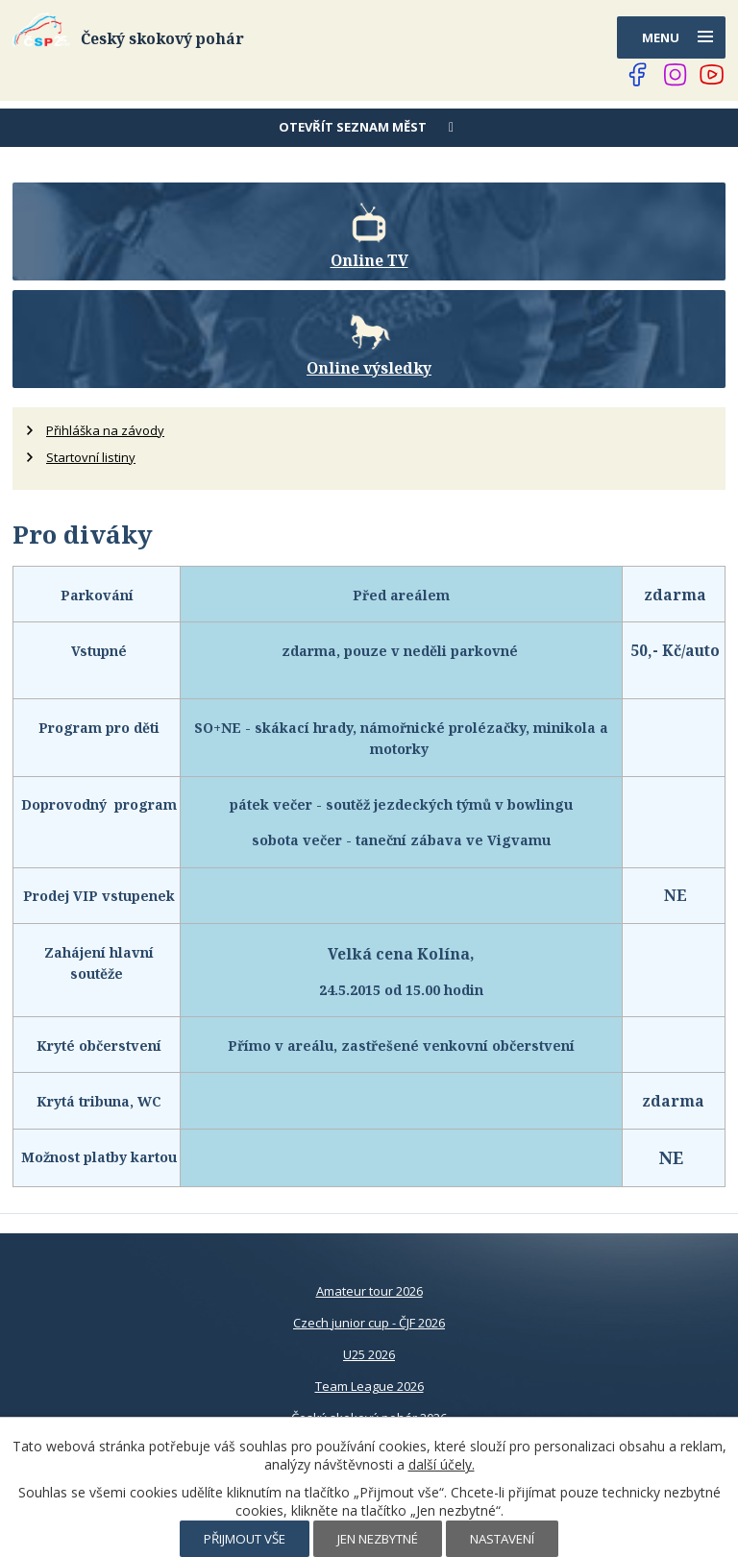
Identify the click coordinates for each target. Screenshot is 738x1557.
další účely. (441, 1464)
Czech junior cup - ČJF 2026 (369, 1322)
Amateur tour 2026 (369, 1291)
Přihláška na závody (105, 430)
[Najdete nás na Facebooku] (638, 74)
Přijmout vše (244, 1538)
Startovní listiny (90, 457)
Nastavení (502, 1538)
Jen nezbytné (377, 1538)
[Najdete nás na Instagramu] (675, 74)
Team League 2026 (369, 1386)
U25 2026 (369, 1354)
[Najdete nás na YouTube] (712, 74)
